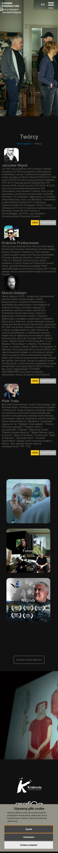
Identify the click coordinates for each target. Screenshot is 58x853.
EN (43, 4)
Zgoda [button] (28, 829)
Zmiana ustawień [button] (28, 845)
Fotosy (28, 551)
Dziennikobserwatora (10, 5)
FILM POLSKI (48, 222)
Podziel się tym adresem (29, 659)
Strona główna (24, 143)
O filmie (28, 501)
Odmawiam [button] (28, 837)
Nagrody (28, 600)
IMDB (35, 222)
